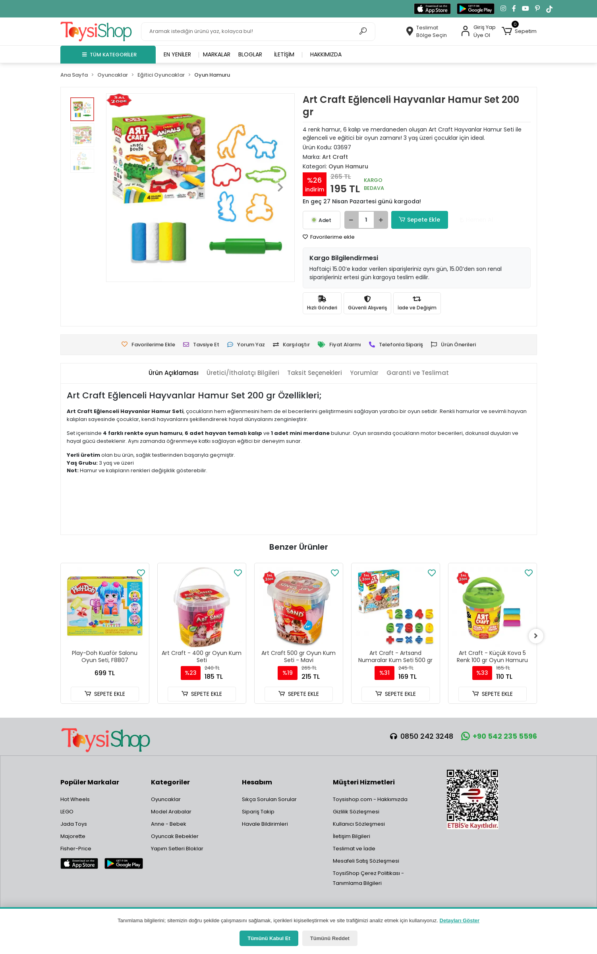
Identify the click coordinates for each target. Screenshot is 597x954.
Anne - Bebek (168, 824)
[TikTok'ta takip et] (549, 9)
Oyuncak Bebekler (175, 836)
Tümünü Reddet (330, 938)
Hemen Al (470, 220)
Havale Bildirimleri (265, 824)
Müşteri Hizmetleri (364, 782)
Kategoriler (170, 782)
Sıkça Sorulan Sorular (269, 799)
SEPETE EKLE (104, 694)
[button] (519, 31)
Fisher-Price (75, 848)
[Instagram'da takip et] (503, 9)
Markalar (216, 54)
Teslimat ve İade (354, 848)
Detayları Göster (459, 920)
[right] (537, 636)
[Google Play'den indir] (476, 8)
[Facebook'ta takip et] (514, 9)
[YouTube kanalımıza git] (525, 9)
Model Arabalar (171, 811)
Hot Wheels (75, 799)
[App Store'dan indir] (432, 8)
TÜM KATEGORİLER (109, 54)
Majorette (72, 836)
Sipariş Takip (258, 811)
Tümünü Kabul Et (268, 938)
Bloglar (250, 54)
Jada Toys (73, 824)
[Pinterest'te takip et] (537, 9)
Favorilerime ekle (329, 237)
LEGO (66, 811)
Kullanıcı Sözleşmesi (359, 824)
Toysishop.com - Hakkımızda (370, 799)
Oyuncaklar (166, 799)
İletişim (284, 54)
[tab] (174, 373)
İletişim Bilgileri (351, 836)
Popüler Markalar (89, 782)
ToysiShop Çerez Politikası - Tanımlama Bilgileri (368, 878)
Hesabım (257, 782)
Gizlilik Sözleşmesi (356, 811)
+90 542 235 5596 (499, 736)
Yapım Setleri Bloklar (177, 848)
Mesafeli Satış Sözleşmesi (366, 861)
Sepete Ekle (418, 220)
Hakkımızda (326, 54)
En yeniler (177, 54)
